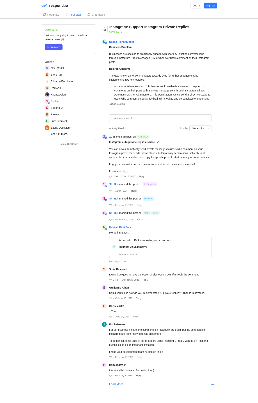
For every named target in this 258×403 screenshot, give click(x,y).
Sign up (210, 5)
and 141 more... (60, 133)
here (125, 171)
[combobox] (200, 128)
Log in (196, 5)
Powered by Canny (68, 144)
